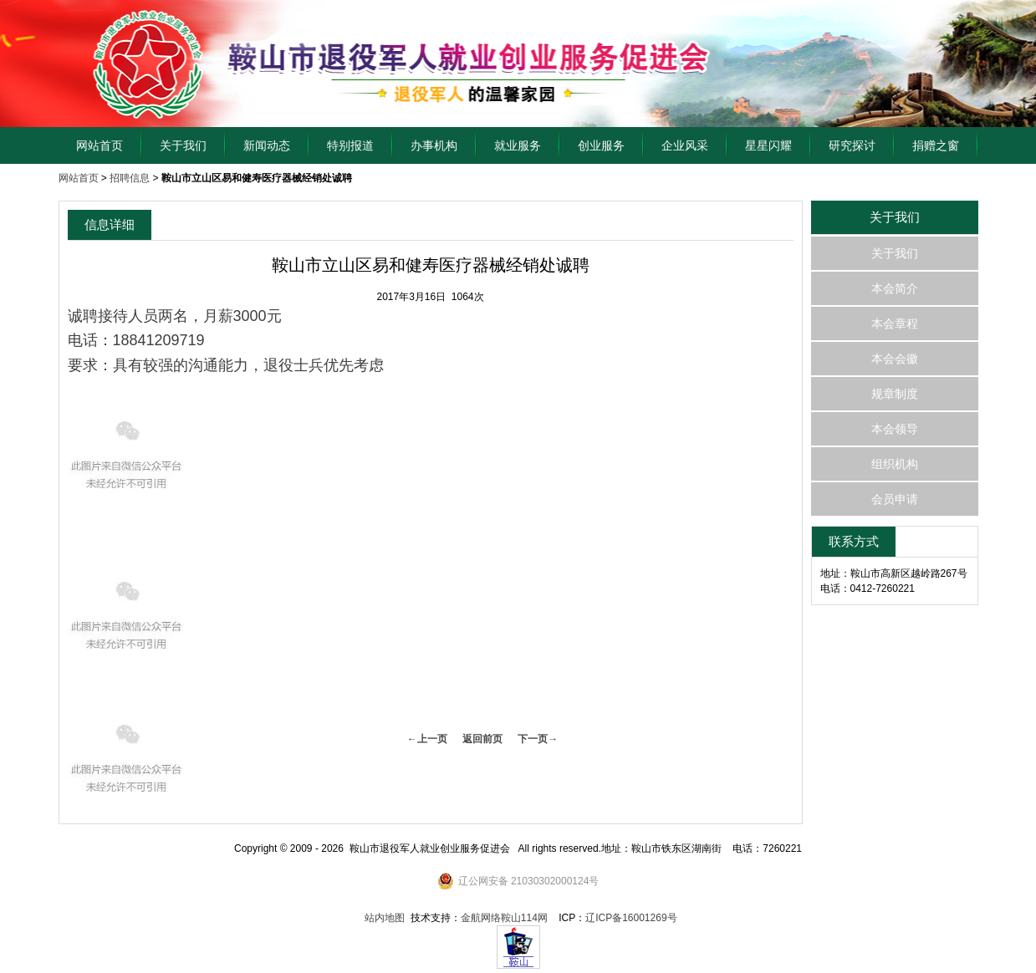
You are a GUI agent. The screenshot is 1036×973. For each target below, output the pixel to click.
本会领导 (894, 429)
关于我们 (183, 145)
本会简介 (894, 288)
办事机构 (434, 145)
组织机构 (894, 464)
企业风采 (684, 145)
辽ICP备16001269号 (630, 918)
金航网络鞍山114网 (504, 918)
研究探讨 (852, 145)
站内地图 (385, 918)
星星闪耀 (768, 145)
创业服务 (601, 145)
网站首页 (99, 145)
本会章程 (894, 323)
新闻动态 (266, 145)
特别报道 (350, 145)
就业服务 (517, 145)
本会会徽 (894, 358)
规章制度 (894, 393)
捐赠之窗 (935, 145)
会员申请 (894, 499)
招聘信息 (130, 178)
